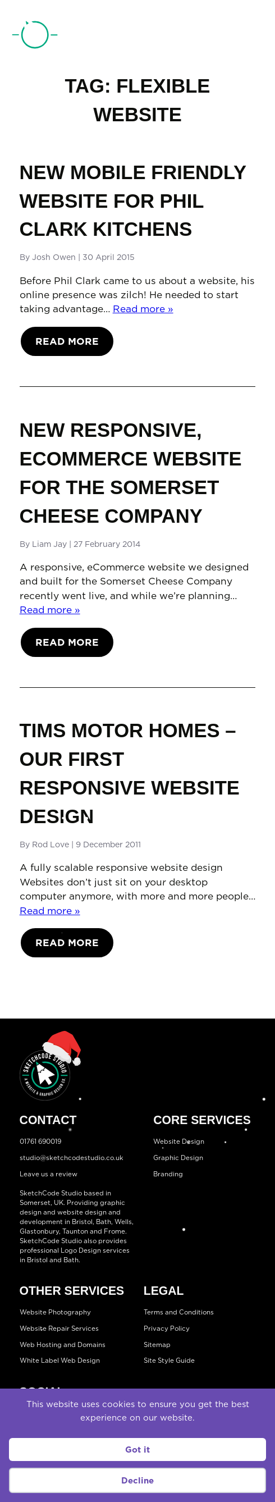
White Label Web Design (60, 1360)
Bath (103, 1221)
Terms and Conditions (179, 1312)
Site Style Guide (169, 1360)
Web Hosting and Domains (63, 1344)
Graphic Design (178, 1157)
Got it (137, 1449)
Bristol (82, 1221)
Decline (137, 1480)
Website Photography (55, 1312)
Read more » (143, 309)
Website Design (178, 1141)
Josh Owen (54, 257)
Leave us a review (48, 1173)
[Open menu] (254, 37)
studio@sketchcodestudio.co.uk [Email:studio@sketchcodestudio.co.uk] (71, 1157)
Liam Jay (49, 544)
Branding (168, 1173)
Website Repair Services (59, 1328)
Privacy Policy (167, 1328)
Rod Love (50, 844)
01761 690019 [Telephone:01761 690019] (210, 37)
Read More (67, 341)
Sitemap (157, 1344)
